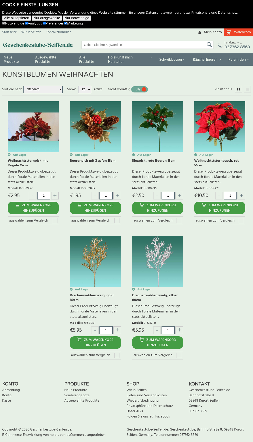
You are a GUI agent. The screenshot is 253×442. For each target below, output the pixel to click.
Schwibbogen (170, 60)
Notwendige (13, 23)
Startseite (9, 32)
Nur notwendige (77, 18)
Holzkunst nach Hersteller (120, 60)
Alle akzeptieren (16, 18)
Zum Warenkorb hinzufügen (36, 208)
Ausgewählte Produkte (45, 60)
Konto (6, 395)
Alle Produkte (86, 60)
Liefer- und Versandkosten (147, 395)
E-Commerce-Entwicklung (22, 435)
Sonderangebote (76, 395)
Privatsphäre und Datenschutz (214, 13)
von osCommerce (73, 435)
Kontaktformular (58, 32)
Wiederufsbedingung (143, 401)
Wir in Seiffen (31, 32)
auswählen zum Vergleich (28, 221)
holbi (54, 435)
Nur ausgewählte (47, 18)
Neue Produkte (11, 60)
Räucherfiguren (205, 60)
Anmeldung (11, 390)
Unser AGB (135, 411)
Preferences (53, 23)
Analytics (33, 23)
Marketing (73, 23)
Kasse (6, 401)
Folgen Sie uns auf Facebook (148, 416)
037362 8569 (198, 411)
